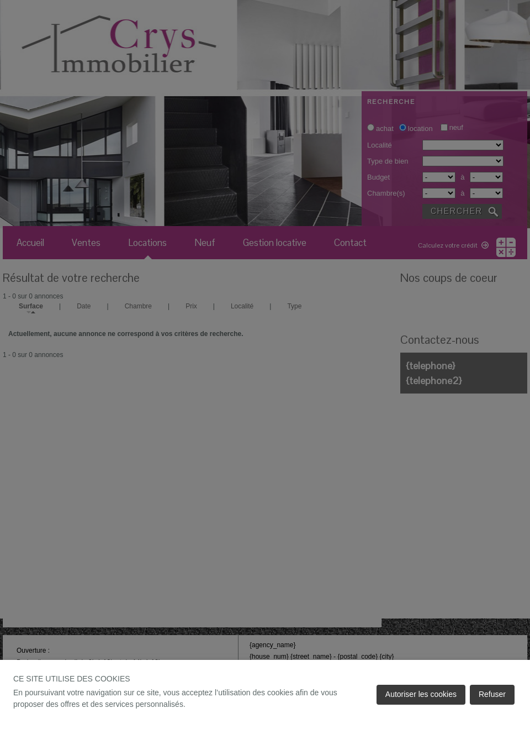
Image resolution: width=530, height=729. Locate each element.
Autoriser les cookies (421, 694)
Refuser (492, 694)
